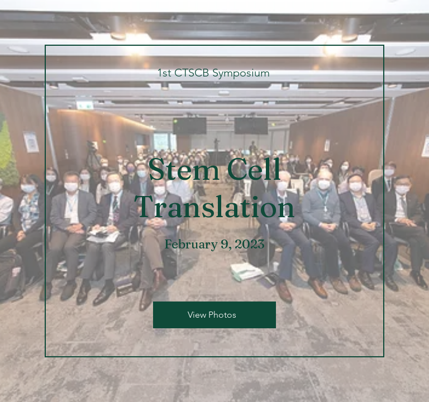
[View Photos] (214, 315)
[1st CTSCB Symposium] (214, 72)
